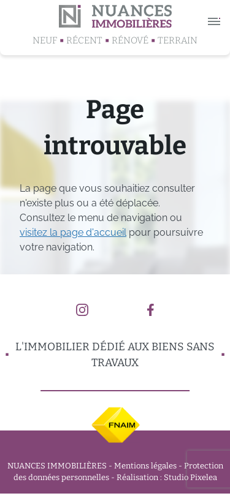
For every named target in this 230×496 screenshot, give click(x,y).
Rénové (130, 40)
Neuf (45, 40)
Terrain (177, 40)
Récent (84, 40)
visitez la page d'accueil (73, 232)
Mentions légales (145, 465)
